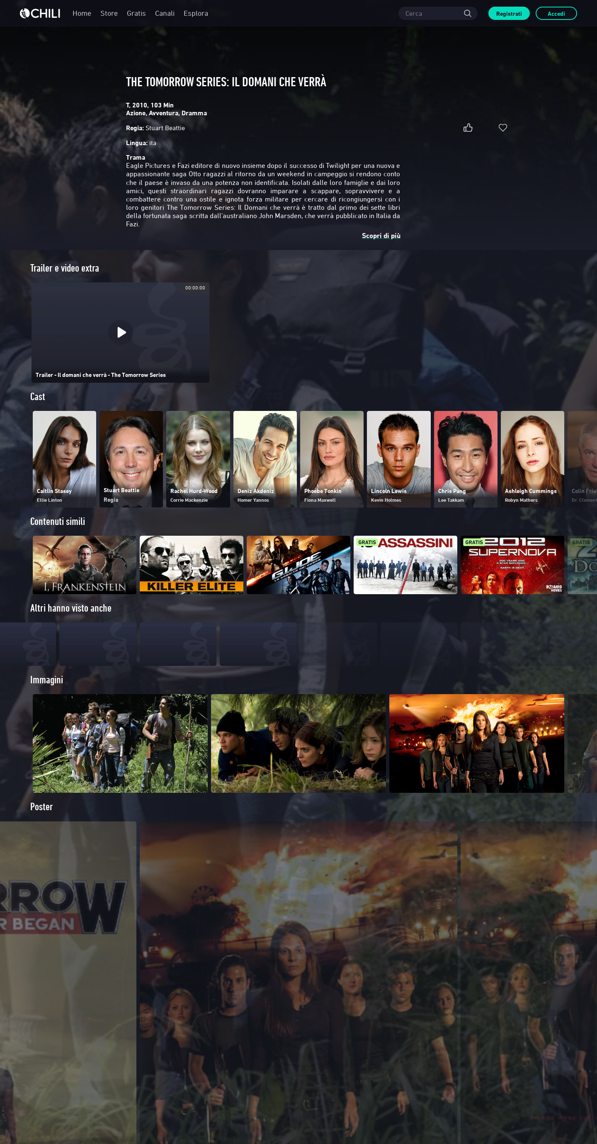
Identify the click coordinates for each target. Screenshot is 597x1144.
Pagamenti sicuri (192, 1037)
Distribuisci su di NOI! (67, 1037)
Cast (37, 397)
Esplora (196, 13)
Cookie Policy (451, 1113)
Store (109, 13)
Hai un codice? (189, 1047)
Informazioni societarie (69, 1057)
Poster (41, 822)
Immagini (46, 695)
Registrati (509, 13)
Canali (165, 13)
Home (82, 13)
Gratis (136, 13)
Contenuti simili (57, 521)
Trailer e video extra (64, 268)
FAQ (179, 1027)
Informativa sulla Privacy (408, 1113)
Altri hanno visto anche (71, 608)
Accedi (556, 13)
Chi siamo (55, 1027)
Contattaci (55, 1047)
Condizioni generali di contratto (346, 1113)
